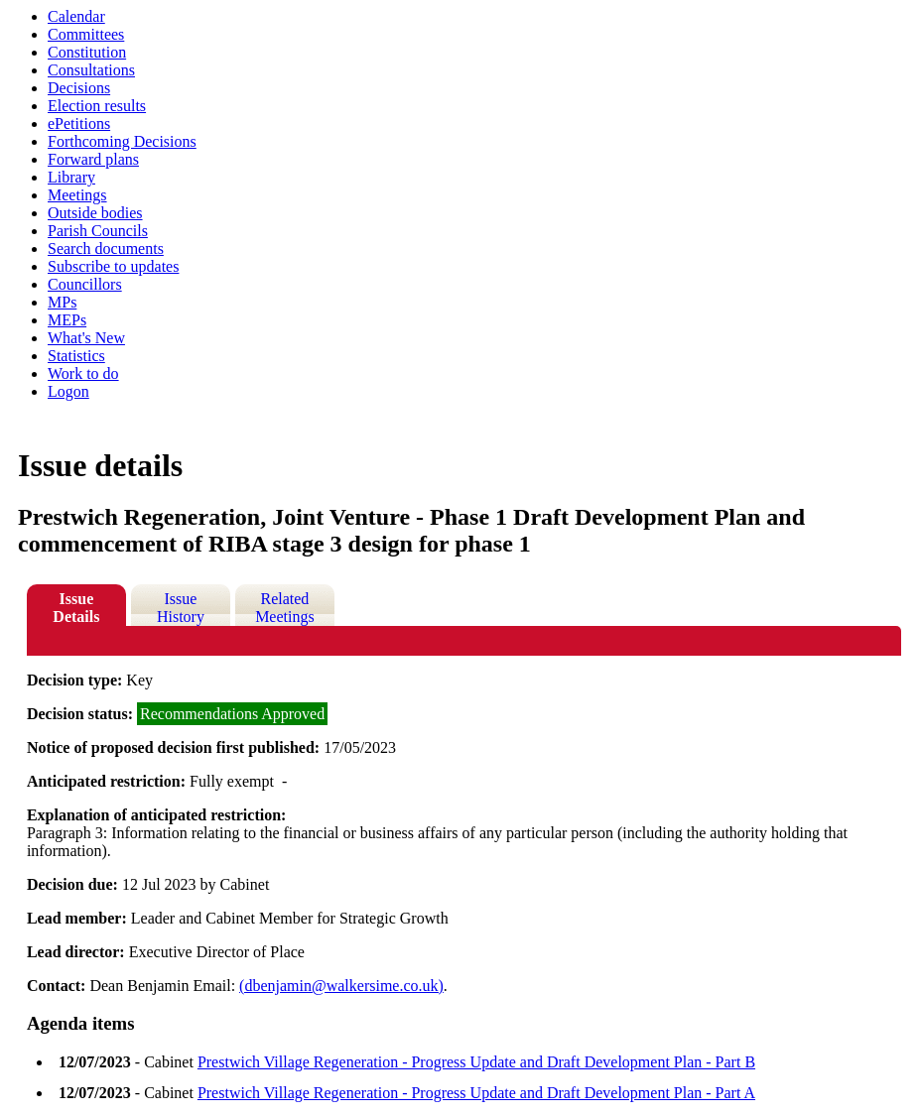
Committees (86, 34)
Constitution (87, 52)
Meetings (77, 194)
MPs (62, 302)
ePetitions (79, 123)
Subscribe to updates (113, 266)
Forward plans (93, 159)
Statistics (76, 355)
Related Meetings (285, 607)
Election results (97, 105)
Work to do (83, 373)
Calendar (76, 16)
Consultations (91, 70)
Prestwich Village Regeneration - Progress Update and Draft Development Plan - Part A (476, 1092)
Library (71, 177)
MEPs (67, 319)
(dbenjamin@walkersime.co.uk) (341, 985)
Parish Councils (98, 230)
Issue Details (76, 607)
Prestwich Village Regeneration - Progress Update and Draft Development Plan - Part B (476, 1061)
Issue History (180, 607)
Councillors (85, 284)
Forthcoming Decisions (122, 141)
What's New (86, 337)
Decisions (79, 87)
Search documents (106, 248)
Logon (68, 391)
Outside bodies (95, 212)
